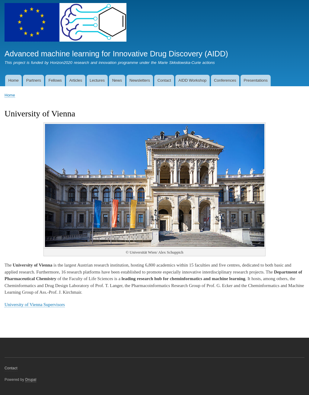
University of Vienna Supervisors (35, 304)
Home (13, 80)
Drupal (31, 380)
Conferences (225, 80)
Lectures (97, 80)
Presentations (256, 80)
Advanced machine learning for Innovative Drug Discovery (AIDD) (116, 53)
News (117, 80)
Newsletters (139, 80)
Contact (164, 80)
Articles (75, 80)
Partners (33, 80)
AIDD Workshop (192, 80)
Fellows (55, 80)
